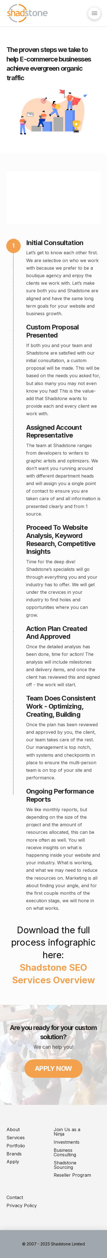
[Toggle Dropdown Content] (94, 13)
